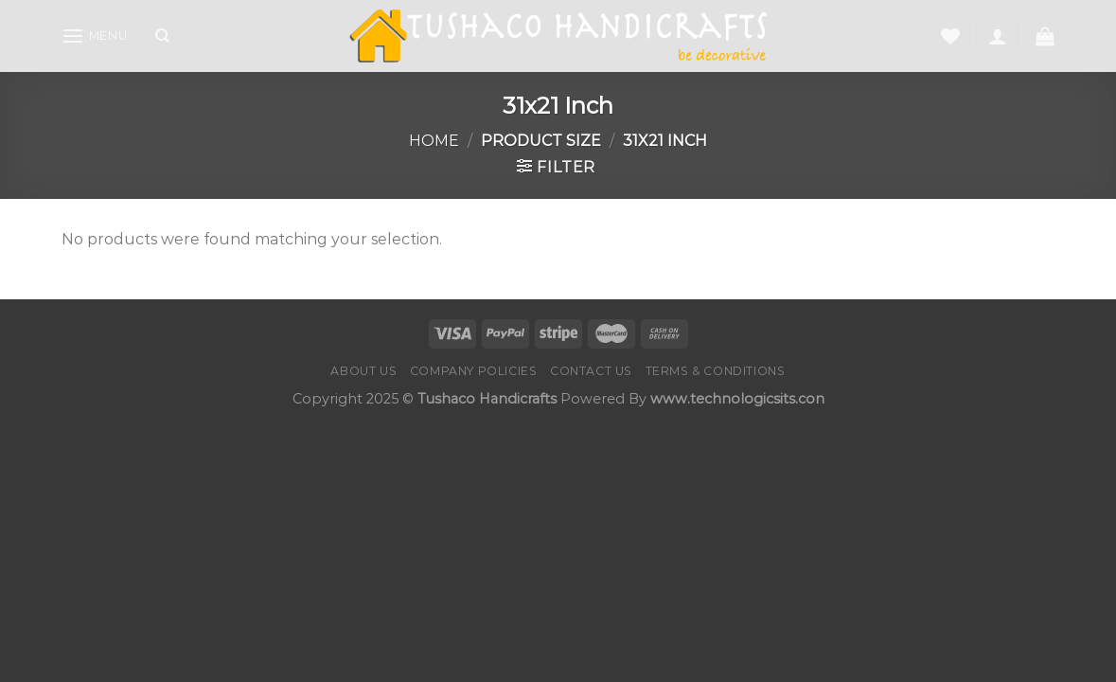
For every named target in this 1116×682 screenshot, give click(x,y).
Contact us (591, 371)
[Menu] (95, 35)
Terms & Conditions (716, 371)
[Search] (162, 36)
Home (434, 141)
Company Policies (474, 371)
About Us (363, 371)
